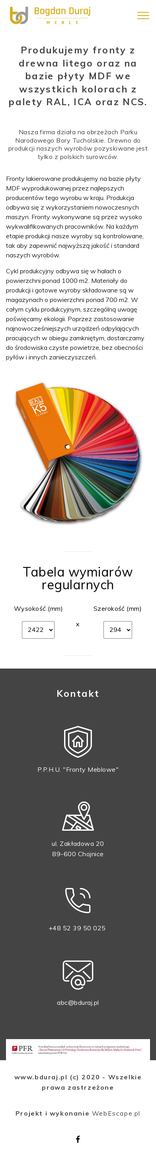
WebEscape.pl (116, 1113)
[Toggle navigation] (143, 16)
